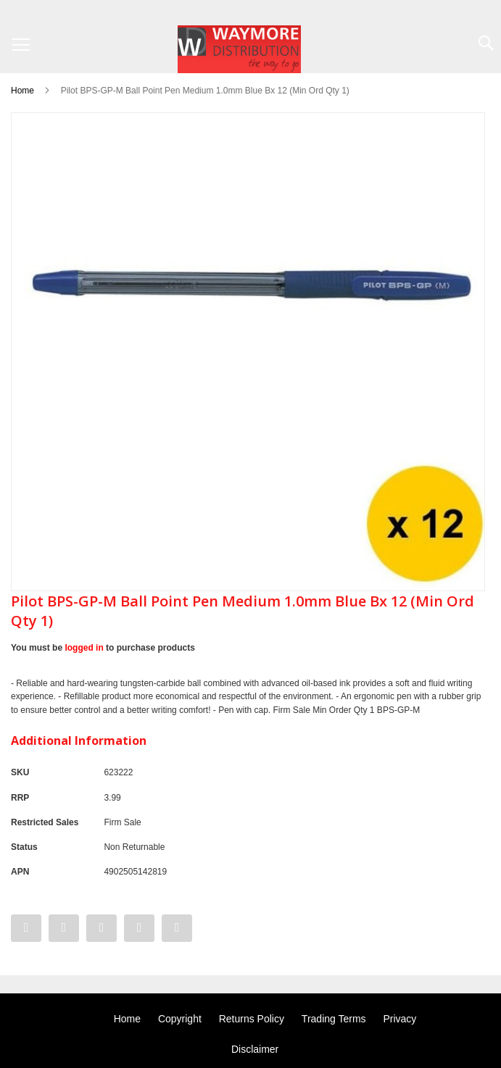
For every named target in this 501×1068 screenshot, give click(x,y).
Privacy (399, 1019)
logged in (84, 648)
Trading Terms (334, 1019)
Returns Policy (251, 1019)
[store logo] (239, 49)
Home (22, 90)
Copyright (180, 1019)
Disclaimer (254, 1049)
